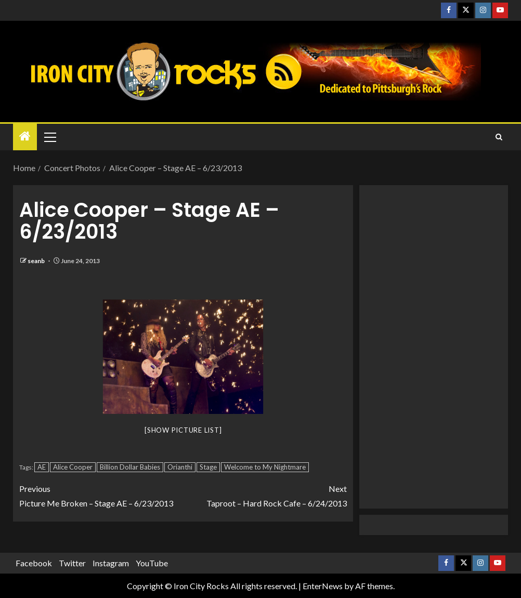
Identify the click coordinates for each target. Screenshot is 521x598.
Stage (208, 467)
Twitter (72, 563)
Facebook (34, 563)
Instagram (111, 563)
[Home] (25, 136)
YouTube (152, 563)
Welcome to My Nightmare (265, 467)
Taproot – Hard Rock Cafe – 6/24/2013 (265, 495)
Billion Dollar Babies (130, 467)
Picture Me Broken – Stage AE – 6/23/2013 (101, 495)
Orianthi (179, 467)
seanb (37, 261)
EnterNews (323, 586)
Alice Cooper (73, 467)
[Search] (498, 137)
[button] (49, 137)
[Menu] (49, 137)
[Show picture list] (183, 430)
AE (41, 467)
